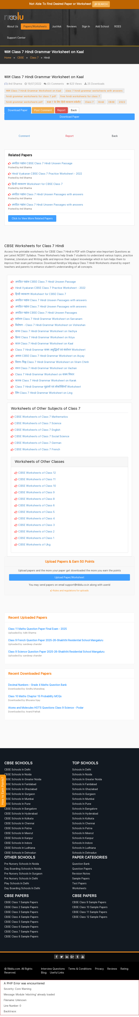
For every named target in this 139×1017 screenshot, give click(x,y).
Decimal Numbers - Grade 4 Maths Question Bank (37, 684)
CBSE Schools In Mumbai (19, 798)
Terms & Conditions (80, 968)
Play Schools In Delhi (16, 883)
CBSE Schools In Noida (17, 774)
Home (7, 57)
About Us (12, 26)
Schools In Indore (82, 842)
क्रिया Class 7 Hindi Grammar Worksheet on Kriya (44, 337)
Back (74, 110)
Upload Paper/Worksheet (69, 577)
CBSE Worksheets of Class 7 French (37, 449)
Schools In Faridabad (84, 784)
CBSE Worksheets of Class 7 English (37, 429)
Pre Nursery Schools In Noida (21, 863)
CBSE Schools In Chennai (19, 823)
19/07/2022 (33, 83)
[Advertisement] (69, 127)
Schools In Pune (81, 803)
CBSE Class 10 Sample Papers (90, 907)
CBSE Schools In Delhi (17, 769)
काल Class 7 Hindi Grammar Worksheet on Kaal (33, 90)
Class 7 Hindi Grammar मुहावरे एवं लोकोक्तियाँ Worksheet (47, 386)
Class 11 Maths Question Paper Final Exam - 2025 (37, 628)
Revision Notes (81, 873)
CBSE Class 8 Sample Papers (21, 936)
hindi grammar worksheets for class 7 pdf (31, 96)
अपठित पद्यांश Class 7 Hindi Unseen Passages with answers (47, 194)
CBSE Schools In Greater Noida (22, 779)
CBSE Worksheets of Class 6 (36, 505)
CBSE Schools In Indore (18, 842)
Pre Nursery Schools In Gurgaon (23, 873)
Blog (44, 972)
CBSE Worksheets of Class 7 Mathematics (41, 416)
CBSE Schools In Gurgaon (19, 793)
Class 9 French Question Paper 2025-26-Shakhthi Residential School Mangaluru (55, 640)
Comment (24, 135)
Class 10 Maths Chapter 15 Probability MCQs (35, 696)
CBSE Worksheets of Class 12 (37, 472)
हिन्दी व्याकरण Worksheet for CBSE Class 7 (37, 183)
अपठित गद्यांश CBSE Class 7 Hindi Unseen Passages (45, 312)
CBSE (20, 57)
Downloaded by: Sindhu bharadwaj (26, 688)
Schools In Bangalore (84, 808)
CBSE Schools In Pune (17, 803)
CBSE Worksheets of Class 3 (36, 524)
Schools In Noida (82, 774)
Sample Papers (81, 878)
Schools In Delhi (81, 769)
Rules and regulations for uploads (69, 590)
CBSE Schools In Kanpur (18, 838)
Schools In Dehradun (84, 852)
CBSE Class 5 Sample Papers (21, 921)
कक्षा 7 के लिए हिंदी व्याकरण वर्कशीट (64, 101)
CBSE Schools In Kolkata (18, 818)
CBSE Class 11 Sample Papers (89, 911)
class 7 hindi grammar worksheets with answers (94, 90)
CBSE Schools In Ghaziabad (20, 789)
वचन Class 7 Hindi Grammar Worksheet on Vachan (45, 368)
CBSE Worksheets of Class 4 (36, 518)
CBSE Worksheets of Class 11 (37, 479)
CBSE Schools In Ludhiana (19, 847)
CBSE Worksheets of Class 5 (36, 511)
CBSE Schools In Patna (18, 828)
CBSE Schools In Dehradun (20, 852)
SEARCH (101, 4)
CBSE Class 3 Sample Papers (21, 911)
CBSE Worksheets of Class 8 (36, 498)
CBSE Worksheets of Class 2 (36, 531)
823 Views (74, 83)
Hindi (101, 101)
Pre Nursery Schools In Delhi (21, 878)
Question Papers (82, 868)
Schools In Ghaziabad (85, 789)
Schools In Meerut (83, 833)
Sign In (86, 26)
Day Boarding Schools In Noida (22, 868)
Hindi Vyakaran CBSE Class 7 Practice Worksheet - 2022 (47, 173)
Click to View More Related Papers (32, 218)
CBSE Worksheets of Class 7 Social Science (41, 436)
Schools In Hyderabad (85, 813)
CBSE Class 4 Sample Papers (21, 916)
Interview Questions (53, 968)
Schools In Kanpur (83, 838)
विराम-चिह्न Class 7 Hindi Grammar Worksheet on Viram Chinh (51, 361)
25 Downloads (94, 83)
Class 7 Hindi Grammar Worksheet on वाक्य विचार (44, 374)
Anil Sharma (13, 83)
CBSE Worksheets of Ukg (34, 544)
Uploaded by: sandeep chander (25, 644)
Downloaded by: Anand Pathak (24, 711)
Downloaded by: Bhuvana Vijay (24, 700)
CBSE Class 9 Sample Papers (89, 902)
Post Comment (43, 110)
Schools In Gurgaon (84, 793)
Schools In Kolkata (83, 818)
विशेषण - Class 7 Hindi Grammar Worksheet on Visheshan (49, 324)
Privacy (99, 968)
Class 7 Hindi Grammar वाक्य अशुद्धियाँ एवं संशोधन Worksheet (49, 349)
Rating (124, 968)
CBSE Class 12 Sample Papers (89, 916)
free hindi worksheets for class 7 (80, 96)
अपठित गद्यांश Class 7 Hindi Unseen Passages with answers (47, 204)
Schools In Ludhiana (84, 847)
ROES (117, 26)
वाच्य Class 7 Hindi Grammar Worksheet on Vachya (45, 331)
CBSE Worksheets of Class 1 (36, 537)
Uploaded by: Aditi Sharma (22, 632)
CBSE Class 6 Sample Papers (21, 926)
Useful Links (57, 972)
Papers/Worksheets (35, 26)
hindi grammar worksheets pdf (24, 101)
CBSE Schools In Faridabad (20, 784)
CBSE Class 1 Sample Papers (21, 902)
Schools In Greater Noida (87, 779)
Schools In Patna (82, 828)
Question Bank (81, 863)
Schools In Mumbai (83, 798)
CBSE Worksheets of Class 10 (37, 485)
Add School (102, 26)
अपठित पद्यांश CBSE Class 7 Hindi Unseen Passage (42, 163)
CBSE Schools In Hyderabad (20, 813)
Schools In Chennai (83, 823)
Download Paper (18, 110)
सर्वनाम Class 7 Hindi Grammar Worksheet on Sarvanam (48, 318)
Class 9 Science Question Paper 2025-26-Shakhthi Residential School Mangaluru (56, 651)
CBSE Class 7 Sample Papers (21, 931)
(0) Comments (54, 83)
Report (61, 110)
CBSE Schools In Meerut (18, 833)
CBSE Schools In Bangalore (20, 808)
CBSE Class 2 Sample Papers (21, 907)
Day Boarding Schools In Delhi (22, 888)
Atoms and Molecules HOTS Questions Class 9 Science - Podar (45, 707)
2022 (122, 101)
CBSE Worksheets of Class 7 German (37, 442)
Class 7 (34, 57)
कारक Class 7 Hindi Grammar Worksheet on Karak (45, 380)
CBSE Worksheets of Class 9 (36, 492)
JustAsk (56, 26)
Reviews (72, 26)
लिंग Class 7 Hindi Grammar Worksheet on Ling (43, 392)
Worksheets (79, 888)
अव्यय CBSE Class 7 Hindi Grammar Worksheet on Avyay (49, 355)
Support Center (16, 37)
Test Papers (79, 883)
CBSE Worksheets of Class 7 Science (37, 423)
